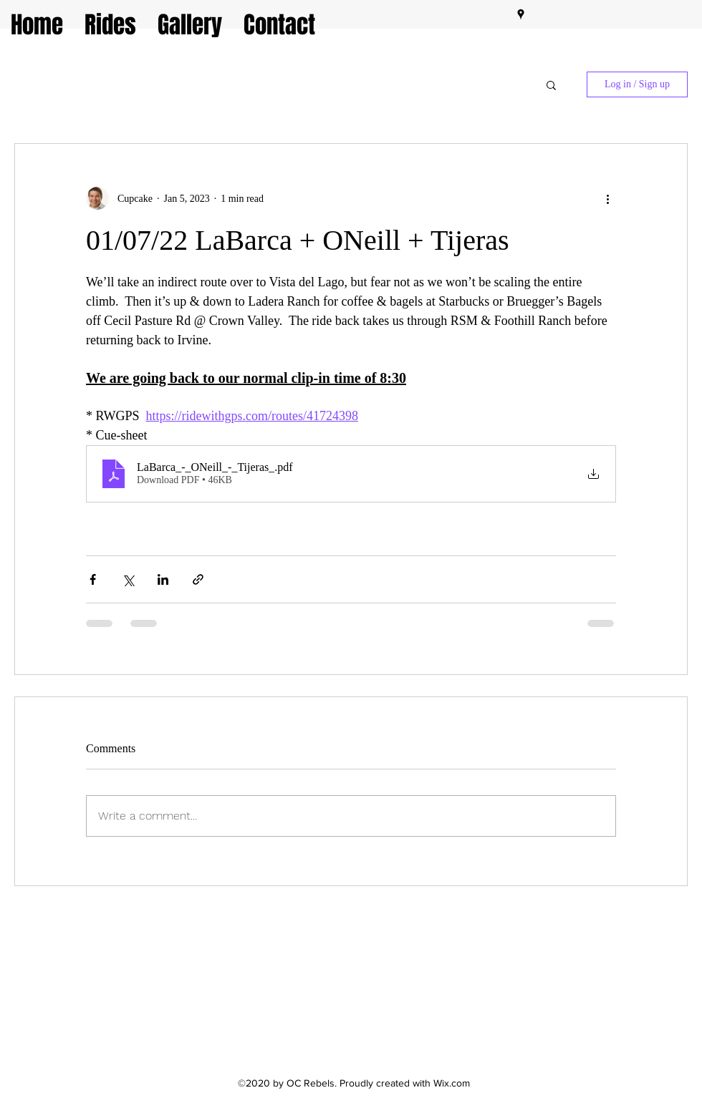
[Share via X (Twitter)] (128, 579)
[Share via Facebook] (93, 579)
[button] (551, 84)
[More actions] (607, 198)
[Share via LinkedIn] (163, 579)
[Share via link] (198, 579)
